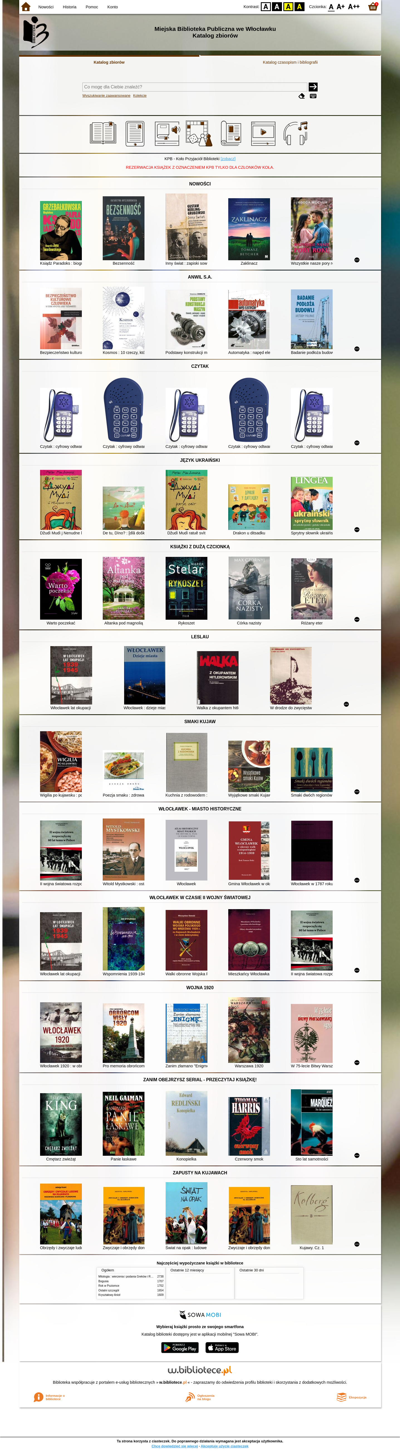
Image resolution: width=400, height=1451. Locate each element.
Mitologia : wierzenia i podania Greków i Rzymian (129, 1276)
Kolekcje (139, 95)
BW (277, 6)
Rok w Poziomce (109, 1285)
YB (288, 6)
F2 (354, 6)
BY (300, 6)
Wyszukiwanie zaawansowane (106, 95)
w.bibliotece (173, 1382)
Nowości (45, 7)
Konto (112, 7)
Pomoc (92, 7)
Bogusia (104, 1281)
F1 (340, 6)
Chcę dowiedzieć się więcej (174, 1446)
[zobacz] (227, 159)
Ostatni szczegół (109, 1290)
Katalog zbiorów (109, 62)
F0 (331, 6)
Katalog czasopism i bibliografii (290, 62)
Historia (70, 7)
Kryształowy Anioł (109, 1294)
